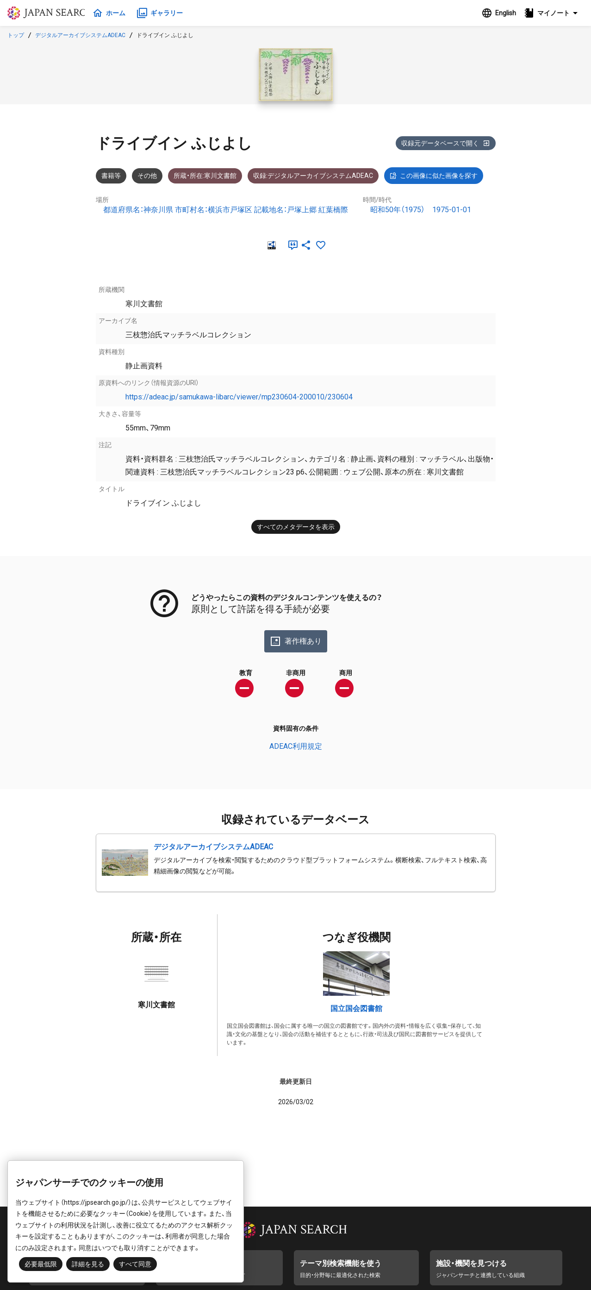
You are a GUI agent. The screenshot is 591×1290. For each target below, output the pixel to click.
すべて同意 (135, 1264)
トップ (15, 35)
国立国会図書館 (356, 1008)
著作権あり (296, 641)
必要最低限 (41, 1264)
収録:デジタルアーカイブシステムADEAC (313, 175)
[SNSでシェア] (306, 245)
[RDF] (270, 245)
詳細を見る (88, 1264)
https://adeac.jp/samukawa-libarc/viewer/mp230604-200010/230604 (239, 396)
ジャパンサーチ (51, 13)
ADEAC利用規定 (295, 746)
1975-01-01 (451, 209)
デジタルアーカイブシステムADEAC (80, 35)
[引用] (291, 245)
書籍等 (111, 175)
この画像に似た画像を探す (434, 175)
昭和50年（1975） (397, 209)
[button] (553, 13)
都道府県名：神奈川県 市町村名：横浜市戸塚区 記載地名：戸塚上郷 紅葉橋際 (225, 209)
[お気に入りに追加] (320, 245)
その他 (147, 175)
